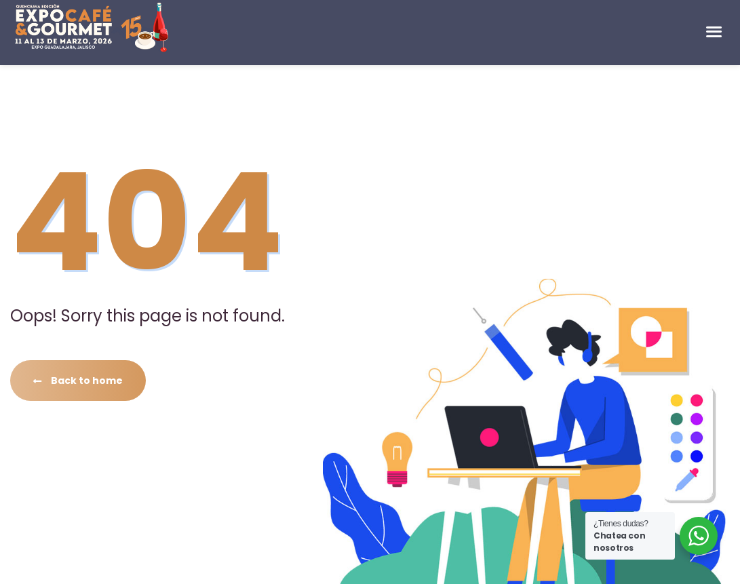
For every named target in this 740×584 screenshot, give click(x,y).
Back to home (78, 380)
